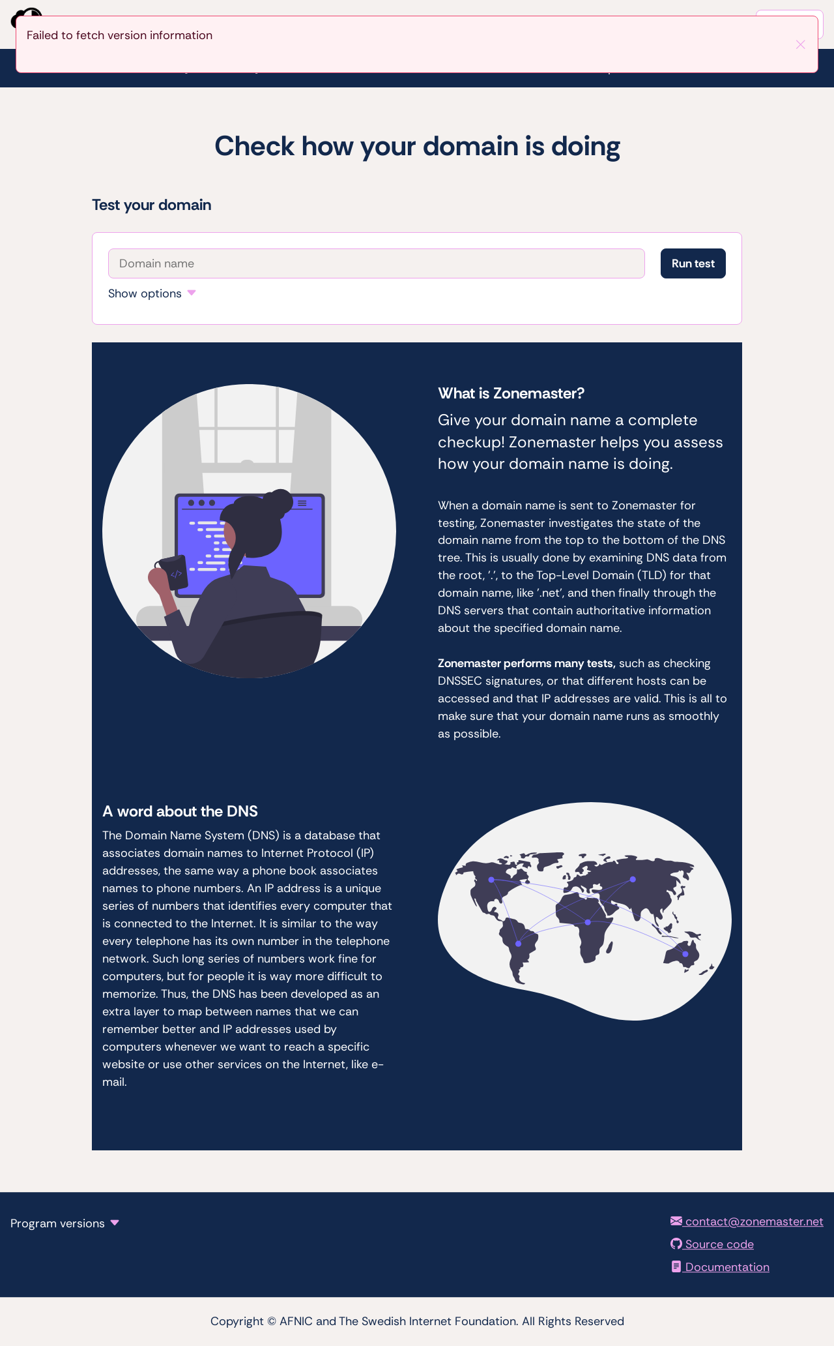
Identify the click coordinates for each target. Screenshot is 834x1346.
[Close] (800, 44)
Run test (693, 263)
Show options (145, 293)
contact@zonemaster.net (747, 1221)
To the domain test (0, 0)
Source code (712, 1244)
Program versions (57, 1223)
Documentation (719, 1267)
